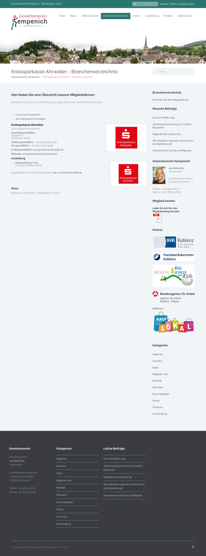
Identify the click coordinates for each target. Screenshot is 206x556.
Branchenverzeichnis (115, 15)
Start (62, 15)
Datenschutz (184, 15)
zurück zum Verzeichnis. (28, 114)
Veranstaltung (160, 414)
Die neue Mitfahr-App (164, 117)
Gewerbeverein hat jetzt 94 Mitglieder (172, 150)
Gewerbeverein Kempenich (25, 77)
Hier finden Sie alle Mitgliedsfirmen (171, 100)
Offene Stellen (90, 15)
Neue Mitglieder (161, 394)
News (73, 15)
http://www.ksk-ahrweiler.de (67, 172)
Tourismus (158, 407)
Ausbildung (152, 15)
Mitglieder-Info (160, 374)
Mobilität (157, 381)
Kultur (156, 367)
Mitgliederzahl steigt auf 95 (167, 134)
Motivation (158, 387)
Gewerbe (157, 361)
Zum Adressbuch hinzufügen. (31, 119)
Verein (136, 15)
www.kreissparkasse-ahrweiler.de (39, 154)
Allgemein (158, 354)
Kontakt (168, 15)
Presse (156, 400)
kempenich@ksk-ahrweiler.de (48, 149)
